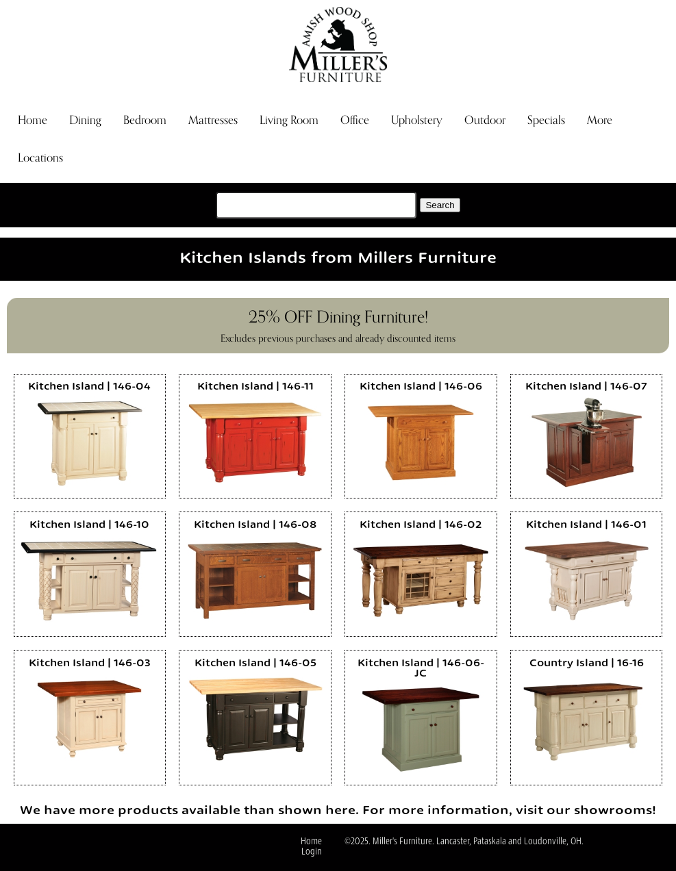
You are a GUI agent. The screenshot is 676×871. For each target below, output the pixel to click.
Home (32, 120)
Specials (546, 120)
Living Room (289, 120)
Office (354, 120)
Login (311, 852)
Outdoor (484, 120)
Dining (85, 120)
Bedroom (144, 120)
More (599, 120)
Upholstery (416, 120)
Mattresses (213, 120)
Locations (40, 158)
